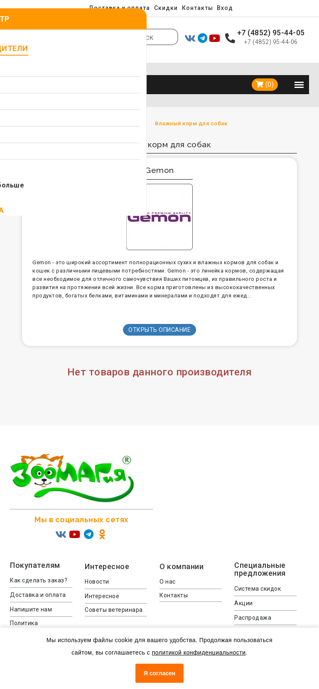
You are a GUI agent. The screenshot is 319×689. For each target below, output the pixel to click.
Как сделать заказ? (38, 567)
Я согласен (159, 673)
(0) (265, 71)
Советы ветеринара (114, 596)
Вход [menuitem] (226, 8)
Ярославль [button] (83, 29)
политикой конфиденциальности (199, 652)
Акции (243, 590)
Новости (97, 568)
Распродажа (252, 604)
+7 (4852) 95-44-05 (271, 32)
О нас (168, 568)
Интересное (102, 582)
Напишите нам (31, 596)
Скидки (166, 8)
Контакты (197, 8)
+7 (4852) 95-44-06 (271, 42)
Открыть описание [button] (159, 316)
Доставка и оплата (118, 8)
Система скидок (257, 575)
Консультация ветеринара (255, 622)
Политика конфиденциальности (41, 613)
